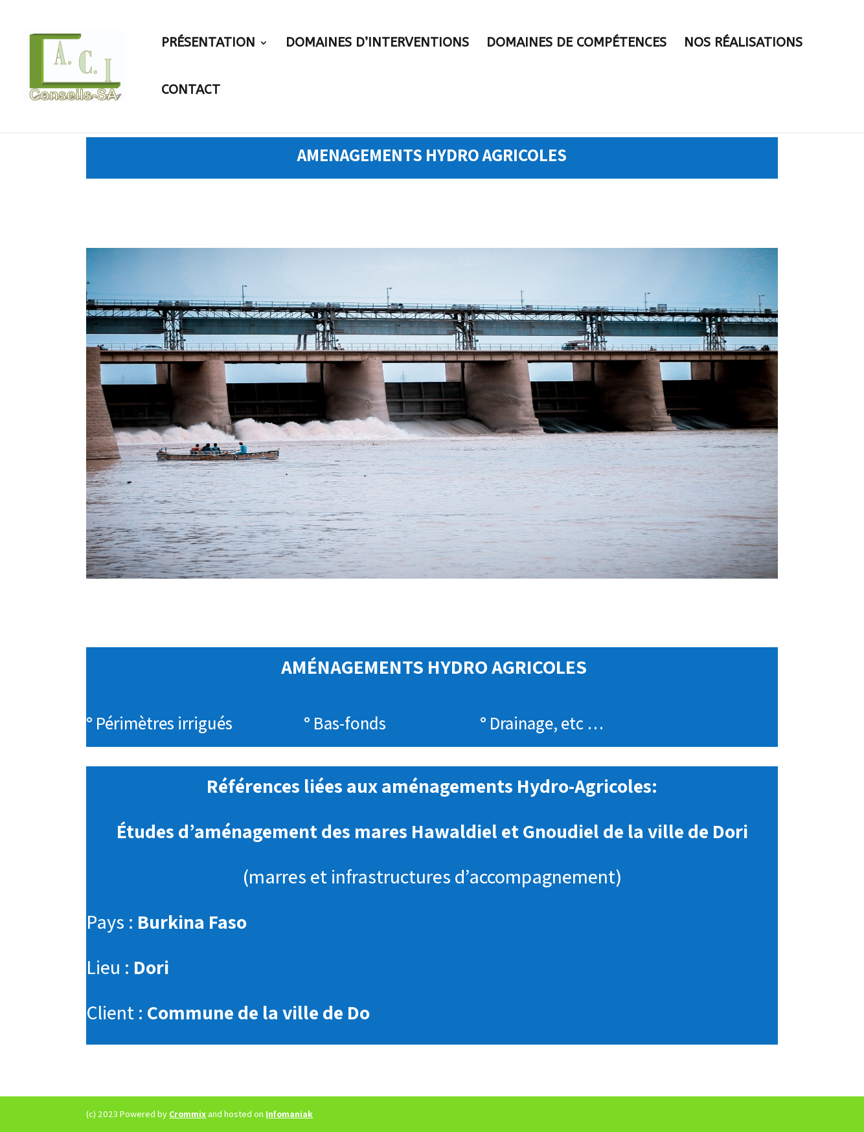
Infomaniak (289, 1114)
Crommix (187, 1114)
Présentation (208, 44)
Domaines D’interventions (377, 44)
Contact (190, 91)
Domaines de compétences (576, 44)
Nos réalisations (743, 44)
